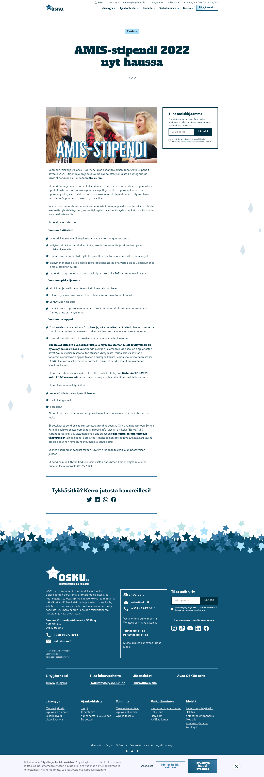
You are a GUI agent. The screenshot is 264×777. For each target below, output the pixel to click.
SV (195, 3)
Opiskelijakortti (55, 708)
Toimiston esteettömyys (57, 657)
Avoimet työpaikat (197, 723)
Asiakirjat (191, 727)
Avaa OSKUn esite (191, 676)
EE (200, 3)
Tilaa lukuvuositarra (105, 676)
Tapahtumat (88, 712)
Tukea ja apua (56, 683)
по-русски (148, 745)
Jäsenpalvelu (54, 716)
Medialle (191, 719)
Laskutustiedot (53, 654)
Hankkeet (156, 716)
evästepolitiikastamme (93, 770)
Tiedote (132, 31)
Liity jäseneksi (207, 7)
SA (216, 3)
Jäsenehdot (142, 676)
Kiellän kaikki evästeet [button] (170, 766)
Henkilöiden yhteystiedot (58, 651)
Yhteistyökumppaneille (200, 716)
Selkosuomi (174, 3)
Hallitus (190, 712)
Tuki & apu (113, 3)
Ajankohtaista (128, 8)
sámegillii (169, 745)
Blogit (84, 708)
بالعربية (159, 745)
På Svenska (121, 745)
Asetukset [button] (147, 766)
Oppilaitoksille (125, 716)
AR (211, 3)
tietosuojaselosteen (188, 141)
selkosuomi (95, 745)
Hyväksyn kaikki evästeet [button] (203, 766)
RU (205, 3)
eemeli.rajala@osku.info (91, 430)
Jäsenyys (107, 8)
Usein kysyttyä (54, 719)
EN (190, 3)
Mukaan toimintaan (127, 708)
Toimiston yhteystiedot (199, 708)
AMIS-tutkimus (159, 719)
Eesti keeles (135, 745)
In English (108, 745)
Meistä (187, 8)
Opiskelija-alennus (57, 712)
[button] (109, 8)
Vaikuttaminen (167, 8)
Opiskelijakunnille (127, 712)
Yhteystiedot (156, 3)
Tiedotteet (87, 719)
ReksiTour (157, 712)
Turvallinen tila (145, 683)
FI (185, 3)
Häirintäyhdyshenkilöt (134, 3)
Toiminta (148, 8)
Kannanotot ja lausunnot (96, 716)
